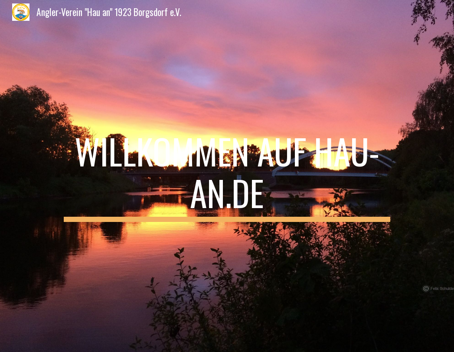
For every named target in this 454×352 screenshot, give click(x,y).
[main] (227, 176)
